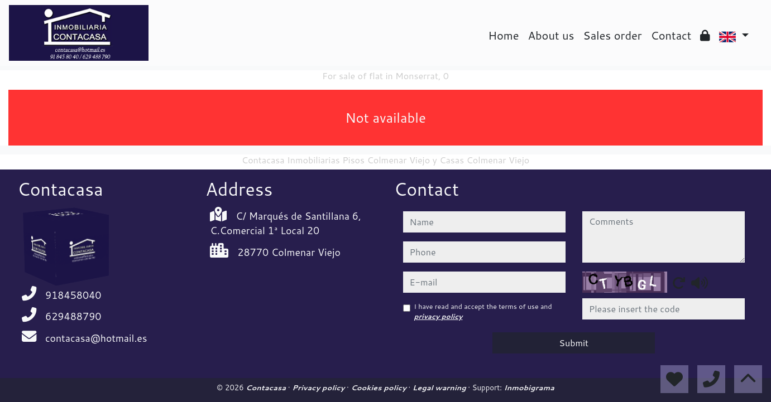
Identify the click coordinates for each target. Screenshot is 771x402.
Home (503, 35)
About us (551, 35)
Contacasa (267, 387)
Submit (573, 342)
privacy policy (438, 316)
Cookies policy (379, 387)
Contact (671, 35)
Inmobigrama (529, 387)
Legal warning (440, 387)
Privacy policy (319, 387)
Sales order (612, 35)
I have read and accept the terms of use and (483, 311)
